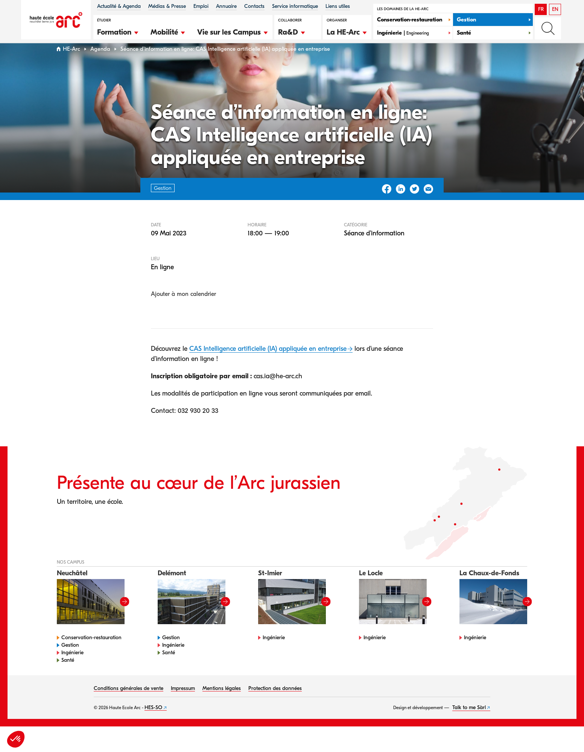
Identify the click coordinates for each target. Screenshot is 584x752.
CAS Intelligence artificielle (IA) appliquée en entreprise (268, 363)
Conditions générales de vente (128, 702)
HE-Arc (71, 63)
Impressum (183, 702)
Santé (67, 674)
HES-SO (153, 722)
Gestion (70, 659)
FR (541, 9)
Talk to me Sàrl (469, 722)
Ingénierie (72, 667)
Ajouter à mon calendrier (183, 308)
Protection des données (275, 702)
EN (555, 9)
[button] (118, 31)
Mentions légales (221, 702)
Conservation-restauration (91, 652)
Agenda (100, 63)
